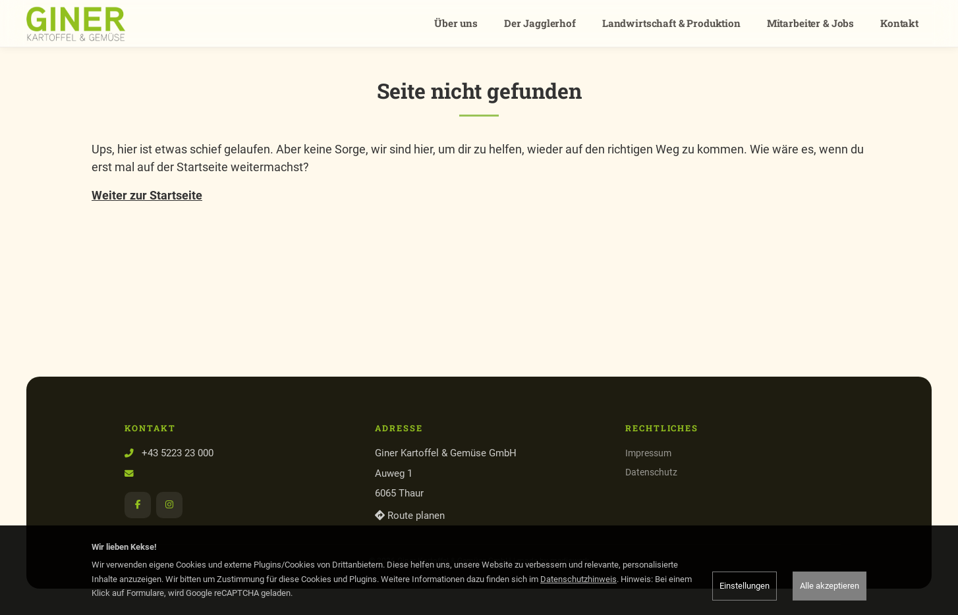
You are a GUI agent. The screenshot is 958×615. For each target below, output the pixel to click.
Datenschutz (651, 472)
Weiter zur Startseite (147, 195)
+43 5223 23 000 (177, 453)
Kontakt (899, 23)
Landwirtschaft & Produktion (671, 23)
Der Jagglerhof (540, 23)
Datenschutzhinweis (578, 579)
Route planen (410, 515)
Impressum (648, 453)
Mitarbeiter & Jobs (810, 23)
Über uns (456, 23)
